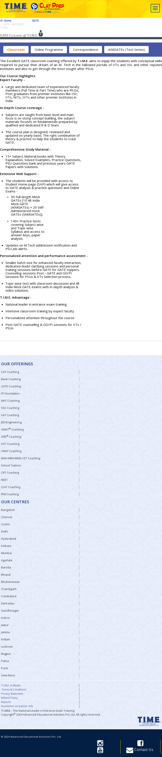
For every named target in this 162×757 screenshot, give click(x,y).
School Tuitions (11, 465)
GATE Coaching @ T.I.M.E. (12, 25)
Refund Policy (9, 698)
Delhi (4, 531)
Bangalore (8, 510)
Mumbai (6, 553)
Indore (5, 618)
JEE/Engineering (11, 422)
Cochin (5, 524)
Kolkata (6, 546)
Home (7, 20)
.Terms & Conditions (13, 689)
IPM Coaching (10, 494)
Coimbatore (9, 596)
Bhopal (5, 575)
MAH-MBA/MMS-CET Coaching (20, 458)
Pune (4, 668)
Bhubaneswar (10, 582)
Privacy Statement (12, 694)
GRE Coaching (11, 436)
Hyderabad (8, 539)
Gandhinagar (10, 610)
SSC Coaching (10, 408)
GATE (35, 20)
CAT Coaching (10, 372)
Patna (5, 661)
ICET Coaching (10, 444)
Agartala (6, 560)
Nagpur (6, 654)
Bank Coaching (11, 379)
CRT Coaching (10, 473)
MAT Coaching (10, 401)
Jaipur (5, 625)
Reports (6, 702)
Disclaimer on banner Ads (17, 706)
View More (8, 675)
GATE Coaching (11, 386)
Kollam (5, 639)
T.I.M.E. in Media (10, 685)
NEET (4, 480)
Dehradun (8, 603)
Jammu (5, 632)
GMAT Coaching (12, 429)
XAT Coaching (10, 415)
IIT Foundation (10, 393)
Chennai (6, 517)
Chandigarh (9, 589)
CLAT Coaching (10, 487)
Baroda (6, 567)
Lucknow (7, 646)
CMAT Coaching (11, 451)
